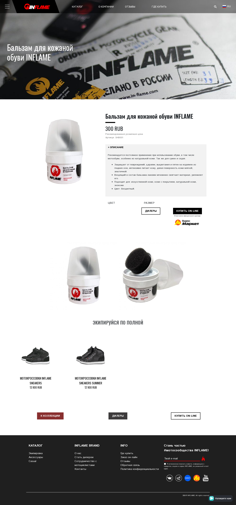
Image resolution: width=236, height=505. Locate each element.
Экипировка (36, 453)
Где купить (159, 6)
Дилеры (151, 211)
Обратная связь (130, 465)
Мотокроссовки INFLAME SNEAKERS (35, 380)
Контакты (80, 469)
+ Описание (116, 147)
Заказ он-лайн (128, 457)
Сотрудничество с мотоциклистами (86, 463)
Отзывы (130, 6)
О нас (78, 453)
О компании (106, 6)
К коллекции (50, 416)
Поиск (215, 6)
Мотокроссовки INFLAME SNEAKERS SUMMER (90, 380)
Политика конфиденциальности (139, 469)
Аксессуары (36, 457)
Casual (32, 461)
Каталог (77, 6)
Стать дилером (84, 457)
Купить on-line (187, 211)
